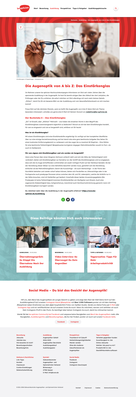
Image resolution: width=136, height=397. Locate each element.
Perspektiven (65, 8)
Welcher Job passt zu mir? (105, 345)
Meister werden (75, 343)
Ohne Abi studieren (76, 345)
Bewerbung (43, 8)
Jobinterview (21, 340)
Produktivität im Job (103, 348)
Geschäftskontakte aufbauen (106, 350)
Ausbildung (54, 8)
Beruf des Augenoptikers (101, 314)
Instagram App (24, 307)
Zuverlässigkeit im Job (104, 340)
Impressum (20, 365)
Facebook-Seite (109, 317)
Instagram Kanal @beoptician (58, 302)
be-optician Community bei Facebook (44, 314)
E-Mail (112, 305)
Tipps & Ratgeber (80, 8)
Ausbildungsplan (49, 348)
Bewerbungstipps (56, 317)
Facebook (61, 322)
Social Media (74, 357)
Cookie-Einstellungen (24, 367)
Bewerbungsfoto (22, 348)
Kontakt (19, 362)
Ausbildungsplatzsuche (97, 8)
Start (36, 8)
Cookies (98, 388)
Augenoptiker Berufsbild (52, 343)
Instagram (75, 322)
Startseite (74, 20)
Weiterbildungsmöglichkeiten (80, 340)
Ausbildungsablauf (50, 345)
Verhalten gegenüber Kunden (106, 338)
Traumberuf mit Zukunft (78, 338)
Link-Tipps (20, 360)
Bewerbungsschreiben (24, 345)
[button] (63, 200)
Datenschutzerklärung (24, 370)
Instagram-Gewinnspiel (78, 365)
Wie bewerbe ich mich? (24, 343)
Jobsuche (19, 338)
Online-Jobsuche (102, 343)
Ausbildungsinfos (38, 317)
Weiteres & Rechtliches (25, 357)
